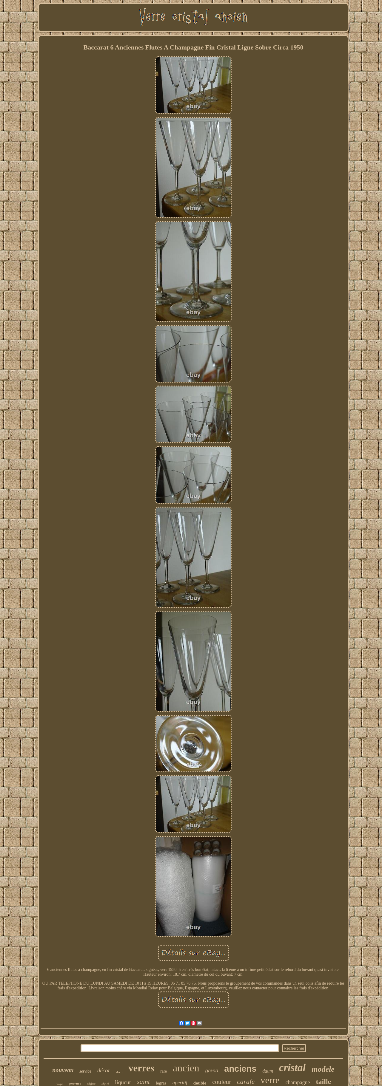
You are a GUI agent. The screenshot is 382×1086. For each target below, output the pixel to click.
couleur (221, 1081)
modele (323, 1069)
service (85, 1071)
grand (211, 1070)
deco (119, 1072)
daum (267, 1070)
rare (163, 1071)
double (199, 1083)
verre (270, 1080)
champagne (298, 1082)
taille (323, 1081)
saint (143, 1081)
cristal (292, 1067)
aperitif (179, 1082)
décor (103, 1070)
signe (91, 1083)
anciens (240, 1068)
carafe (246, 1081)
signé (105, 1083)
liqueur (123, 1082)
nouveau (62, 1070)
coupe (59, 1084)
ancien (186, 1067)
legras (161, 1083)
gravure (75, 1083)
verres (141, 1068)
